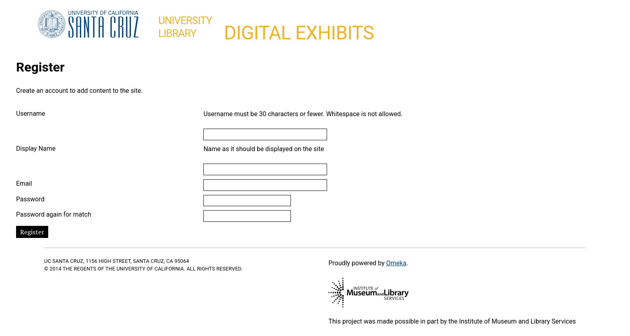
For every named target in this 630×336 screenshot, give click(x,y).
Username (30, 113)
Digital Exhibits (299, 32)
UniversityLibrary (185, 26)
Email (24, 183)
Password (30, 199)
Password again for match (53, 214)
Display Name (35, 148)
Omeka (396, 263)
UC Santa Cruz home (88, 24)
